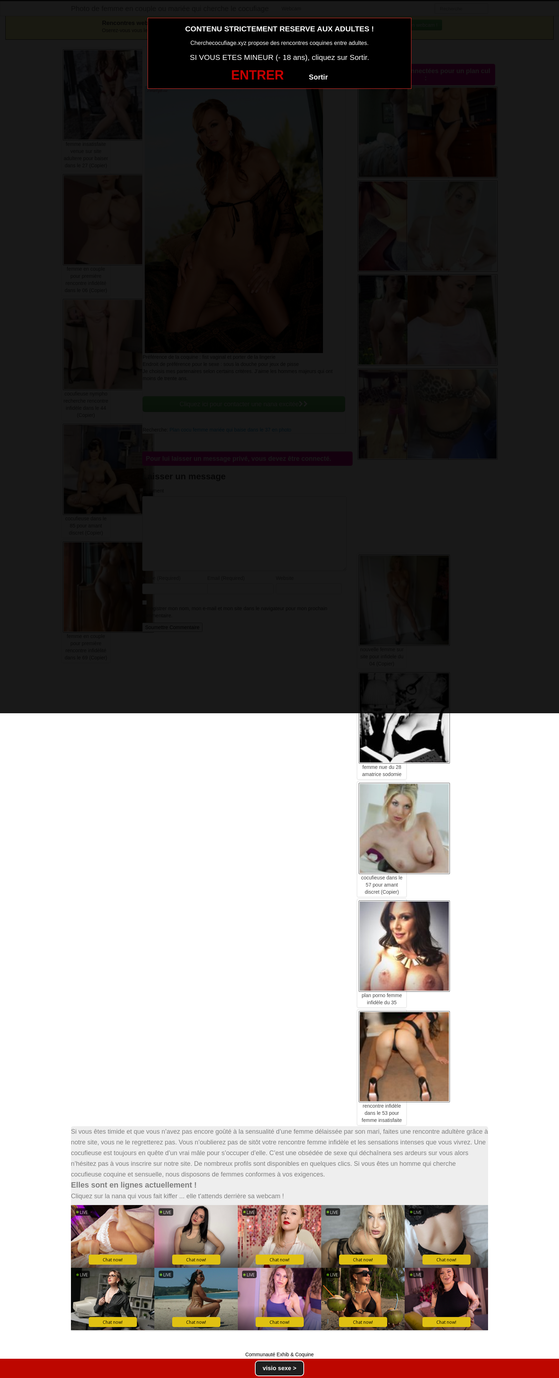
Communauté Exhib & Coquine (279, 1354)
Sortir (318, 77)
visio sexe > (280, 1368)
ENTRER (257, 75)
